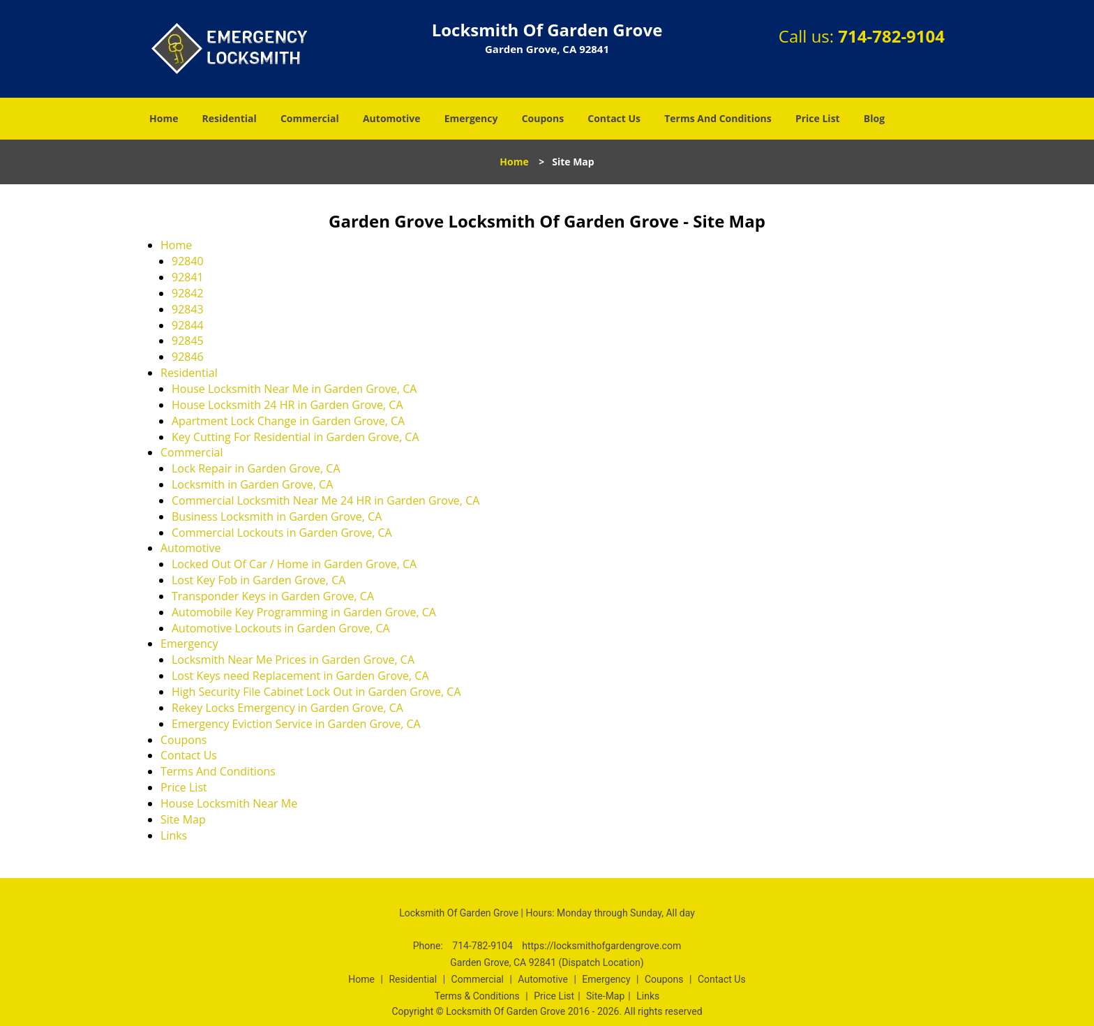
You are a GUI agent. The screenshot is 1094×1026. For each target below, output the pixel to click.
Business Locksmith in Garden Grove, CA (277, 516)
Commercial (309, 118)
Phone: (429, 945)
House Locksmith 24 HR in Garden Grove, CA (287, 404)
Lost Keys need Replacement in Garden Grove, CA (300, 675)
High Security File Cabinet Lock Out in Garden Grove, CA (316, 691)
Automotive (392, 118)
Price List (817, 118)
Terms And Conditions (718, 118)
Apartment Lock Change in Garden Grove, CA (288, 421)
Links (173, 835)
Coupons (543, 118)
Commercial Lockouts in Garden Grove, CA (282, 532)
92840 (188, 261)
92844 (188, 325)
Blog (874, 118)
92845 (188, 340)
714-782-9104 (891, 35)
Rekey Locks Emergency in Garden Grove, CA (287, 707)
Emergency (471, 118)
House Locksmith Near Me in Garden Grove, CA (294, 388)
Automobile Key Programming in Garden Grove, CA (304, 612)
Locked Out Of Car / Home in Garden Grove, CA (294, 564)
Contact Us (613, 118)
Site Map (183, 819)
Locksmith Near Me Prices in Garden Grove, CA (293, 659)
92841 (188, 277)
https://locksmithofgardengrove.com (601, 945)
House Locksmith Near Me (228, 803)
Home (163, 118)
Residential (229, 118)
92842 (188, 293)
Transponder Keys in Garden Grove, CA (273, 596)
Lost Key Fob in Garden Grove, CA (258, 580)
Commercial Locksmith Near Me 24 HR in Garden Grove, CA (325, 500)
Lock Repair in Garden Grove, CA (256, 468)
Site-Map (605, 996)
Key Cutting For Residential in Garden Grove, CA (295, 437)
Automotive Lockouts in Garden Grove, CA (281, 628)
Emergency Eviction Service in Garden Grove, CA (296, 723)
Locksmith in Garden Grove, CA (252, 484)
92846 (188, 356)
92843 (188, 309)
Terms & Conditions (477, 996)
